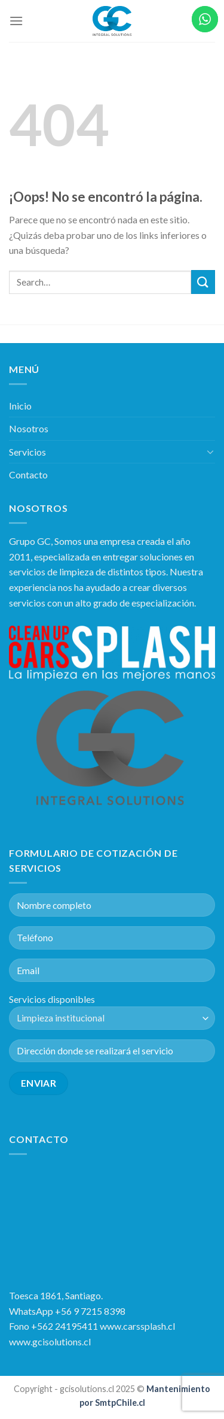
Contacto (28, 474)
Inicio (20, 405)
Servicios (27, 451)
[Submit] (203, 281)
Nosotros (28, 428)
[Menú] (16, 20)
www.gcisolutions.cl (50, 1341)
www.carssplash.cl (137, 1326)
